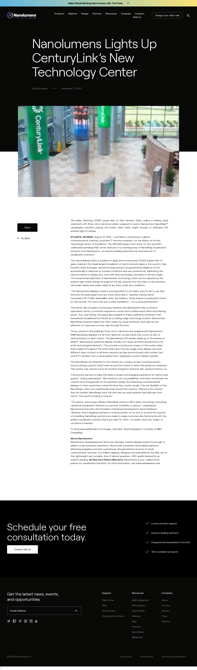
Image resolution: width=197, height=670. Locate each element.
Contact (166, 605)
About (165, 600)
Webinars (136, 616)
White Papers (138, 605)
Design (85, 13)
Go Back (25, 238)
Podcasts (136, 626)
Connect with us (22, 549)
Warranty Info (108, 610)
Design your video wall (167, 15)
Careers (166, 610)
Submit (76, 611)
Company (126, 13)
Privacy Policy (146, 656)
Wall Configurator (140, 600)
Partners (97, 13)
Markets (72, 13)
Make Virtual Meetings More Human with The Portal (98, 3)
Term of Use (125, 656)
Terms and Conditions (113, 616)
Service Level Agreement (173, 656)
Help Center (108, 600)
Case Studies (138, 610)
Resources (111, 13)
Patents (166, 621)
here (120, 429)
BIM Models (137, 637)
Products (59, 13)
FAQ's (104, 605)
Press (164, 616)
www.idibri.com (104, 298)
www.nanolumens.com (148, 463)
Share (27, 227)
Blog (134, 621)
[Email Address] (44, 611)
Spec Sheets (138, 632)
